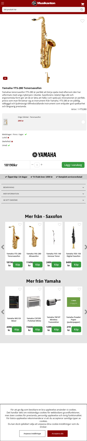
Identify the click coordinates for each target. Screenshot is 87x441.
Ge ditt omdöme (10, 200)
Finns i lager (18, 134)
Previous (2, 246)
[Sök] (43, 9)
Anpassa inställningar (32, 434)
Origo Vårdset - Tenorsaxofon (29, 117)
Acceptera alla (57, 434)
